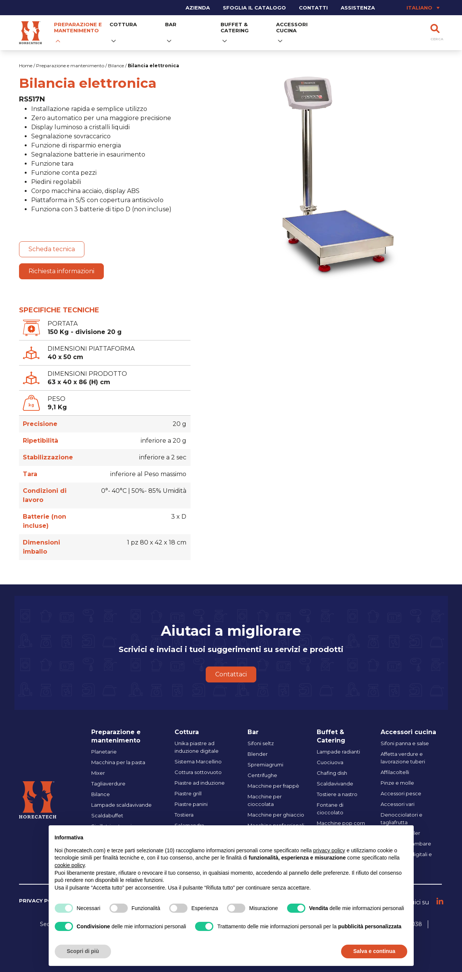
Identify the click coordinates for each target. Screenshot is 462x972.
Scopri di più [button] (83, 951)
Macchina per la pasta (118, 762)
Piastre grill (188, 793)
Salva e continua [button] (374, 951)
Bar (170, 24)
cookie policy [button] (70, 865)
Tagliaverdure (108, 783)
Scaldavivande (335, 783)
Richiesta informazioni (61, 271)
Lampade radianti (338, 752)
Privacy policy (41, 901)
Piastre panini (191, 804)
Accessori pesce (401, 793)
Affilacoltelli (395, 772)
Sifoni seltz (261, 743)
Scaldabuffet (107, 815)
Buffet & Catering (235, 27)
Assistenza (358, 8)
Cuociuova (330, 762)
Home (25, 65)
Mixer (98, 773)
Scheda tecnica (52, 249)
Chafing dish (332, 773)
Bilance (116, 65)
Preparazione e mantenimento (78, 27)
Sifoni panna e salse (405, 743)
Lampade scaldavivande (121, 805)
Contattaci (231, 674)
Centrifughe (262, 775)
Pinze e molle (397, 783)
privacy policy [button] (329, 850)
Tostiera (184, 815)
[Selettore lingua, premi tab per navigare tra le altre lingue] (412, 7)
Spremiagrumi (265, 764)
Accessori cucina (292, 27)
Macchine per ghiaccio (276, 815)
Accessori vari (397, 804)
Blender (258, 754)
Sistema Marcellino (198, 761)
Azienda (198, 8)
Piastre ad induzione (200, 783)
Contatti (313, 8)
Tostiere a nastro (337, 794)
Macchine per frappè (273, 786)
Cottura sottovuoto (198, 772)
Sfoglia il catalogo (254, 8)
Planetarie (104, 752)
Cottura (123, 24)
